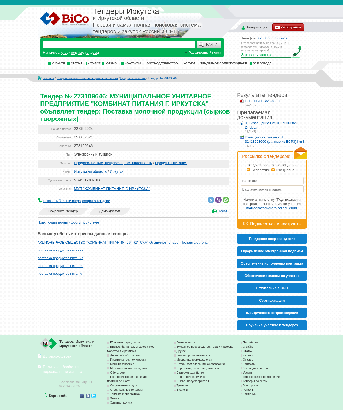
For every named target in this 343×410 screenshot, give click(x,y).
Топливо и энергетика (125, 394)
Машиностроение (122, 363)
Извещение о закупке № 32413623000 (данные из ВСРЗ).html (274, 139)
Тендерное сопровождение (223, 63)
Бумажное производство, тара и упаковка (205, 346)
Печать (223, 211)
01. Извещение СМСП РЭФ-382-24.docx (271, 125)
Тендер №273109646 (162, 78)
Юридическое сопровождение (272, 313)
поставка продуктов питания (60, 250)
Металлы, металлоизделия (128, 368)
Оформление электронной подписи (272, 251)
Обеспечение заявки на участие (271, 276)
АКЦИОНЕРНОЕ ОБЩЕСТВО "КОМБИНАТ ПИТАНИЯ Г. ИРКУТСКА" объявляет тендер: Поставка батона (123, 242)
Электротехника (121, 402)
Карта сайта (58, 396)
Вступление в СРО (272, 288)
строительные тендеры (80, 52)
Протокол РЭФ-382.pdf (263, 101)
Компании (249, 394)
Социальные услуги (123, 385)
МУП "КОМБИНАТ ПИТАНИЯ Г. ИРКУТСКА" (112, 188)
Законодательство (162, 63)
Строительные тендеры (126, 389)
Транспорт (184, 385)
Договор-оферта (57, 356)
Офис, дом (117, 372)
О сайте (58, 63)
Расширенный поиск (202, 52)
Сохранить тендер (63, 211)
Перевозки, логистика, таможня (198, 368)
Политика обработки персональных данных (62, 369)
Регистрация (288, 27)
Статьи (76, 63)
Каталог (94, 63)
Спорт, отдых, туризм (191, 376)
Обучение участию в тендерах (272, 325)
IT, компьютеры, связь (125, 342)
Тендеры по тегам (255, 381)
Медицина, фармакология (194, 359)
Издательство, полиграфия (128, 359)
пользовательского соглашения (271, 208)
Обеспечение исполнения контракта (272, 263)
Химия (114, 398)
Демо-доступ (109, 211)
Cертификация (272, 300)
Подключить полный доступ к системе (68, 222)
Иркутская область (90, 171)
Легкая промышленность (194, 355)
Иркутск (117, 171)
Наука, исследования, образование (201, 363)
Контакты (133, 63)
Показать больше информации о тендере (76, 201)
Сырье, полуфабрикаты (193, 381)
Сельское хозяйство (190, 372)
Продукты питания (133, 78)
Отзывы (112, 63)
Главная (48, 78)
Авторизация (257, 27)
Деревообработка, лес (125, 355)
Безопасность (186, 342)
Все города (262, 63)
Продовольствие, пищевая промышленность (87, 78)
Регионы (248, 389)
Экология (183, 389)
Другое (181, 351)
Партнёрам (250, 342)
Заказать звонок (256, 54)
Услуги (189, 63)
